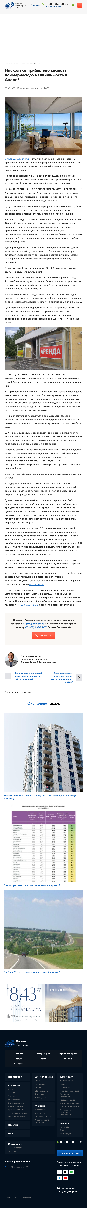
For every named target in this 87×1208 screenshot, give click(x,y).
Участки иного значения (42, 1121)
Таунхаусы (40, 1084)
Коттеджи (40, 1094)
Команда (12, 1151)
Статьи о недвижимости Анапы (26, 64)
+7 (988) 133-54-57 (36, 627)
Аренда (64, 1123)
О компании (15, 1144)
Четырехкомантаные (18, 1113)
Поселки (13, 1124)
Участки (40, 1105)
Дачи (11, 1133)
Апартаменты (66, 1081)
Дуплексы (40, 1087)
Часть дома (40, 1098)
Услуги (19, 1058)
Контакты (19, 1064)
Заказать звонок (69, 1153)
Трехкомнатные (15, 1110)
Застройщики (43, 1053)
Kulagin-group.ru (67, 1191)
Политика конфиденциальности (18, 1197)
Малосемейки (14, 1099)
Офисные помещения (70, 1107)
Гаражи (63, 1084)
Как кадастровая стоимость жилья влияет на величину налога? (62, 677)
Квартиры (14, 1085)
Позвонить (43, 635)
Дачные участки (43, 1116)
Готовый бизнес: (67, 1100)
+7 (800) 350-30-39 (33, 623)
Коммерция (66, 1076)
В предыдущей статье (17, 158)
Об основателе (15, 1148)
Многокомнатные (16, 1116)
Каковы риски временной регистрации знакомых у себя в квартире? (29, 676)
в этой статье (36, 584)
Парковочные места (69, 1091)
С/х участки (40, 1113)
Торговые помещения (70, 1103)
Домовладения (44, 1076)
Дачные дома (41, 1091)
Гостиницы (65, 1087)
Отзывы (43, 1058)
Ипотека (68, 1058)
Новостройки (15, 1076)
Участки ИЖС (41, 1110)
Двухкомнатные (15, 1106)
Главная (8, 64)
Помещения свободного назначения (65, 1112)
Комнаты (12, 1093)
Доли (10, 1089)
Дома (38, 1081)
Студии (11, 1096)
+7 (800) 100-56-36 (27, 604)
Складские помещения (65, 1095)
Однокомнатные (16, 1103)
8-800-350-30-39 (57, 3)
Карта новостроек (68, 1053)
